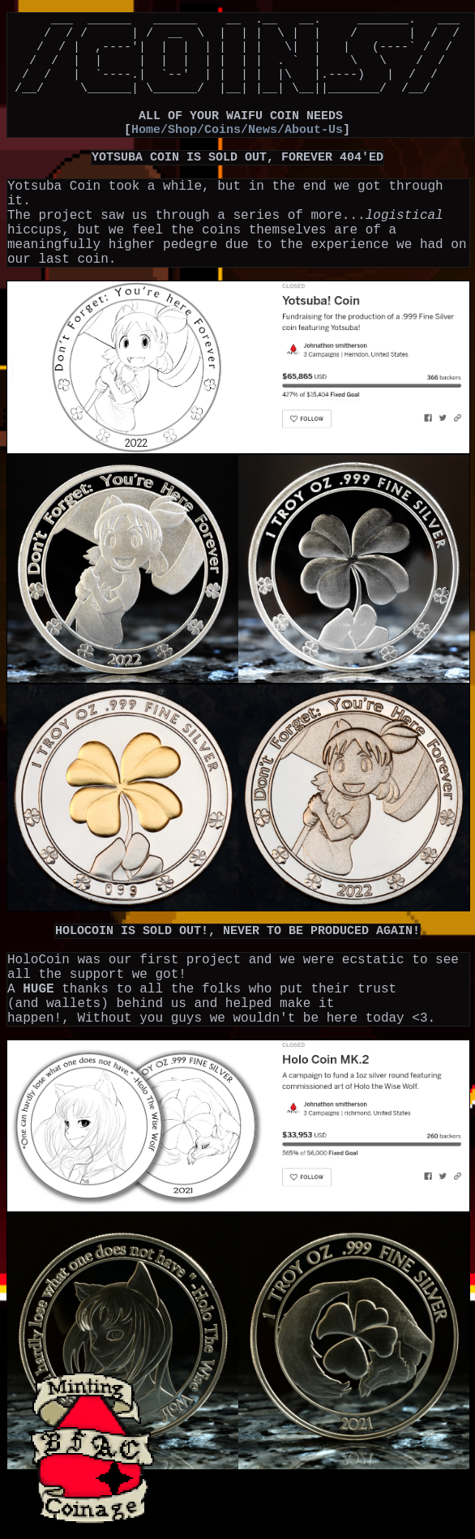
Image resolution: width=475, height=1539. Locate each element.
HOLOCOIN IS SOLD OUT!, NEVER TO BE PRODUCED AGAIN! (237, 976)
